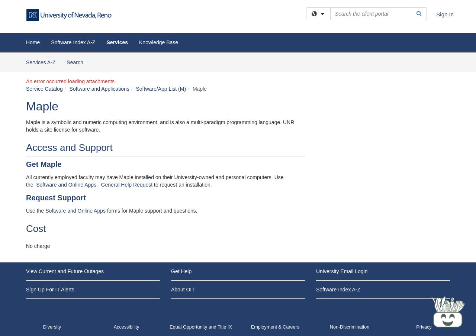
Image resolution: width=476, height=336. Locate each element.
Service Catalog (44, 89)
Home (33, 42)
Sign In (445, 14)
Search (78, 61)
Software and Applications (99, 89)
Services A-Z (40, 62)
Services (117, 42)
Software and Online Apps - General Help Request (94, 185)
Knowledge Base (158, 42)
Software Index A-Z (73, 42)
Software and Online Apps (75, 211)
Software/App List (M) (161, 89)
